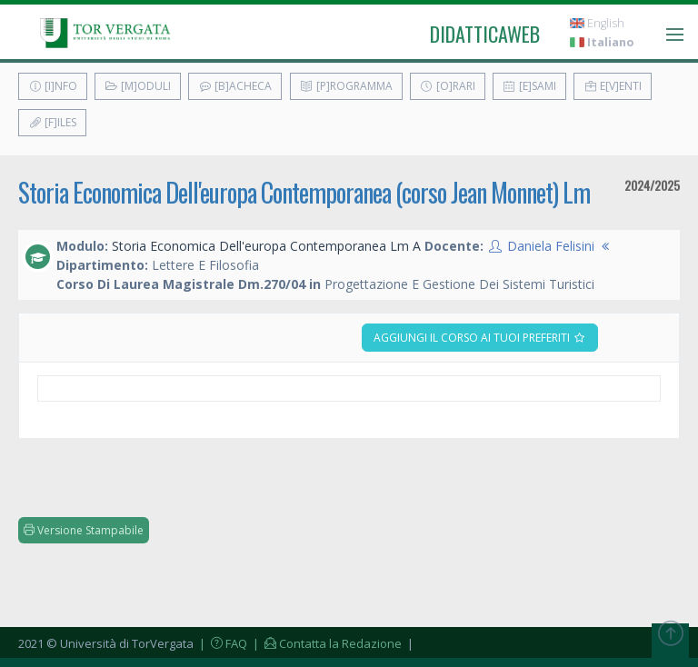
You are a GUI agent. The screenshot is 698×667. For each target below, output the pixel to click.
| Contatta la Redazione (326, 643)
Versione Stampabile (84, 530)
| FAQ (221, 643)
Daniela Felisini (550, 245)
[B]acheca (235, 86)
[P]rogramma (346, 86)
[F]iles (52, 122)
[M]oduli (138, 86)
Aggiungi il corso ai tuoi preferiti (480, 337)
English (597, 23)
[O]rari (447, 86)
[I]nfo (52, 86)
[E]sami (529, 86)
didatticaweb (485, 33)
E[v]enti (612, 86)
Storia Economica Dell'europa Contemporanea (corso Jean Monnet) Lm (304, 192)
